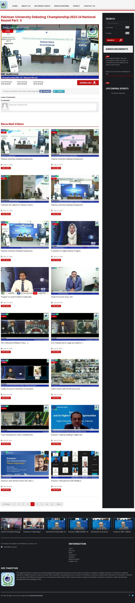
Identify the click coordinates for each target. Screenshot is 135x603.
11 (52, 504)
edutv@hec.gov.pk (10, 547)
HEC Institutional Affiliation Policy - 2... (15, 343)
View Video (6, 168)
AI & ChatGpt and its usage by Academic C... (67, 343)
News (71, 553)
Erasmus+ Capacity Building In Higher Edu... (67, 435)
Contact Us (89, 6)
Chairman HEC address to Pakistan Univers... (17, 205)
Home (15, 6)
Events (76, 6)
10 (47, 504)
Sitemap (71, 557)
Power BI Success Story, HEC (62, 297)
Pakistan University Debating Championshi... (17, 159)
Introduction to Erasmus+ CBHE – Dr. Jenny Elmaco (99, 533)
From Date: (109, 27)
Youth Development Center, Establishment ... (17, 435)
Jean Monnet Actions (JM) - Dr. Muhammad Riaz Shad (56, 533)
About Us (26, 6)
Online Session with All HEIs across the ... (66, 389)
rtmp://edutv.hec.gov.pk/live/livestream (119, 76)
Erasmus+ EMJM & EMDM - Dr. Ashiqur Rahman (78, 533)
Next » (59, 504)
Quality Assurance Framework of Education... (17, 389)
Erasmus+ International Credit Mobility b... (66, 481)
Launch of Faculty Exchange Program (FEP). (10, 533)
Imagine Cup (73, 561)
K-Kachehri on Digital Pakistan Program (66, 251)
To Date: (109, 33)
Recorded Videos (42, 6)
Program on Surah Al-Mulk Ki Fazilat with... (16, 297)
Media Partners (61, 6)
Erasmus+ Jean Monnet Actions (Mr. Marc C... (18, 481)
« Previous (6, 504)
